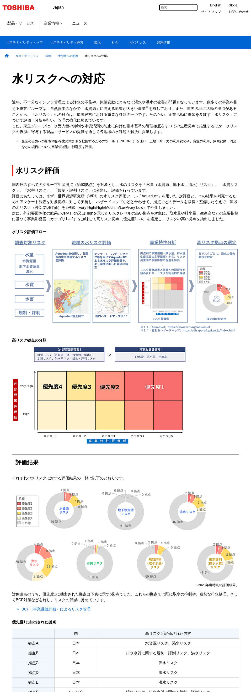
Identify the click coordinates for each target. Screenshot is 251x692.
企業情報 (53, 23)
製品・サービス (20, 23)
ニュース (79, 23)
